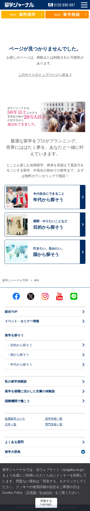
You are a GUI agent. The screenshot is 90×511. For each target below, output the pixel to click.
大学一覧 (10, 424)
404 (36, 280)
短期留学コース (15, 418)
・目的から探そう (19, 345)
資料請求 (23, 14)
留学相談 (67, 14)
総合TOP (11, 311)
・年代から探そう (19, 364)
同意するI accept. (46, 502)
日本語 (31, 492)
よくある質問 (14, 442)
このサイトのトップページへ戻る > (45, 75)
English (46, 492)
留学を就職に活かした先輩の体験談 (30, 391)
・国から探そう (18, 354)
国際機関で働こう (17, 401)
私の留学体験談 (16, 381)
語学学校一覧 (53, 418)
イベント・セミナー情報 (22, 321)
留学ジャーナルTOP (15, 280)
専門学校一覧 (53, 424)
